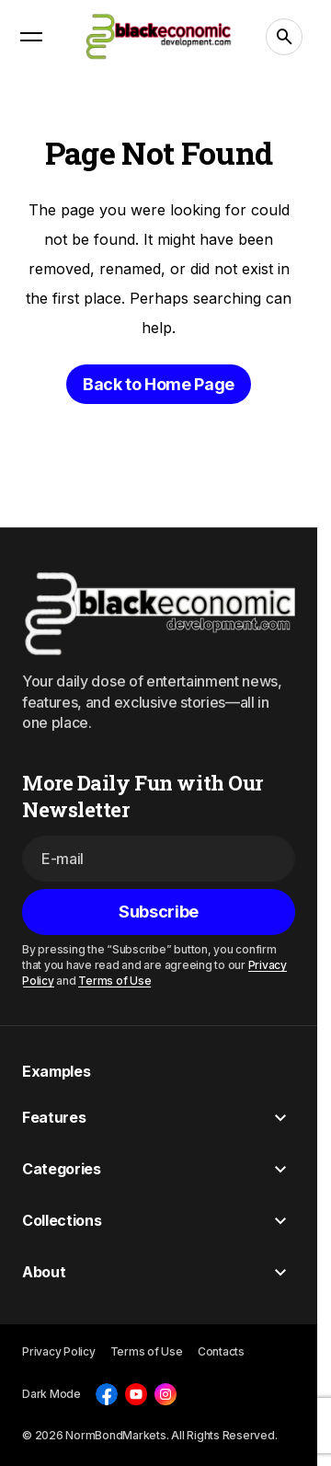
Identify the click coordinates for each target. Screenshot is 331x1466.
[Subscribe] (158, 912)
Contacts (221, 1351)
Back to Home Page (158, 384)
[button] (31, 37)
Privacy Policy (59, 1351)
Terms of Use (114, 980)
